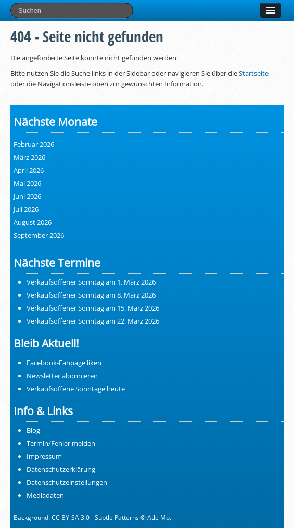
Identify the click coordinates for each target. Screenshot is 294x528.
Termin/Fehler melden (61, 443)
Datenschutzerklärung (61, 469)
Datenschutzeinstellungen (67, 482)
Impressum (44, 456)
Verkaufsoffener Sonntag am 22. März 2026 (93, 321)
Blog (33, 430)
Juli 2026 (26, 209)
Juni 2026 (27, 196)
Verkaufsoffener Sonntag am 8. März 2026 (91, 295)
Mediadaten (45, 495)
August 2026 (33, 222)
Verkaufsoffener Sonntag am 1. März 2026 (91, 282)
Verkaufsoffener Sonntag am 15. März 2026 (93, 308)
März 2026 (29, 157)
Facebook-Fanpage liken (64, 362)
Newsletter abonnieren (62, 375)
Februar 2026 (34, 144)
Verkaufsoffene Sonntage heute (76, 388)
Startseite (254, 73)
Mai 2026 (27, 183)
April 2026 (29, 170)
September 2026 (39, 235)
